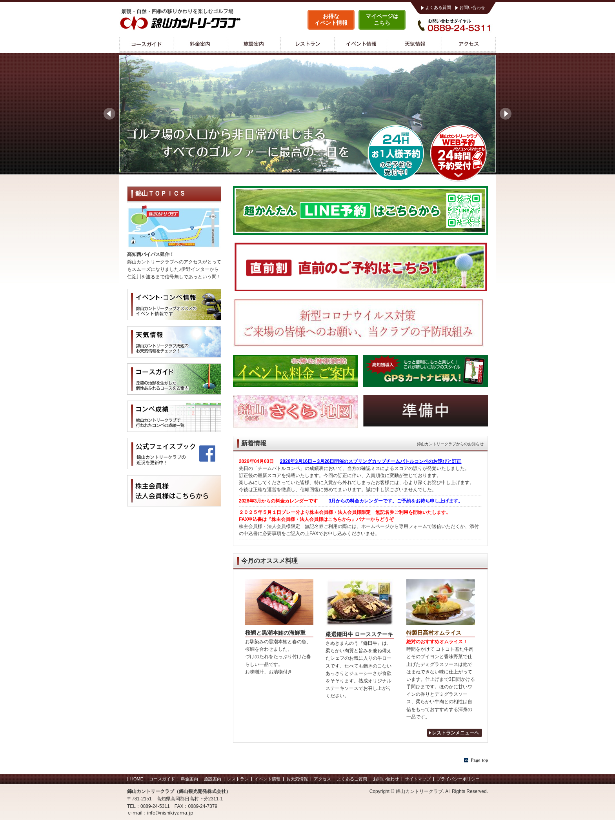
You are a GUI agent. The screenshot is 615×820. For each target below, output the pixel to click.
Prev (109, 114)
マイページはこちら (382, 19)
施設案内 (253, 45)
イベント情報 (361, 45)
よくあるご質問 (352, 778)
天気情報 (415, 45)
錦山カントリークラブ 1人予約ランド (395, 152)
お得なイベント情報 (331, 19)
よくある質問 (438, 7)
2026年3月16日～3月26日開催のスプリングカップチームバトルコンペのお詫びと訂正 (371, 461)
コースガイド (146, 45)
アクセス (469, 45)
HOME (136, 778)
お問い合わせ (472, 7)
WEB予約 (458, 152)
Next (505, 114)
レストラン (307, 45)
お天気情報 (297, 778)
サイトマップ (418, 778)
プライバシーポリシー (458, 778)
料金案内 (200, 45)
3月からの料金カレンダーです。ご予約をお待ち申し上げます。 (396, 501)
